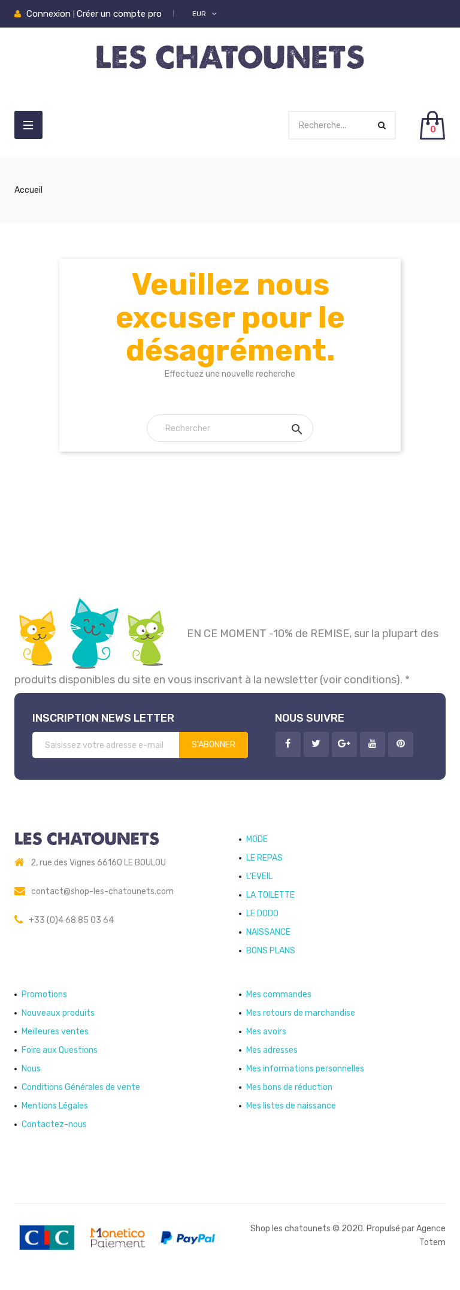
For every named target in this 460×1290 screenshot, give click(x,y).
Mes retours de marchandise (300, 1013)
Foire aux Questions (60, 1050)
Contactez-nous (54, 1124)
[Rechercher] (230, 428)
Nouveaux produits (58, 1013)
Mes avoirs (266, 1031)
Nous (31, 1069)
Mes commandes (278, 994)
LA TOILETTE (270, 895)
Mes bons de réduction (289, 1087)
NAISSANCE (268, 932)
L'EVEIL (259, 876)
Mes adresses (272, 1050)
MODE (257, 839)
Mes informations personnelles (305, 1069)
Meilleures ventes (55, 1031)
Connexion (49, 13)
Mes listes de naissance (291, 1106)
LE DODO (262, 914)
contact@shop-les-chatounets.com (102, 891)
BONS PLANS (270, 951)
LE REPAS (264, 858)
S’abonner (213, 745)
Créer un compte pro (119, 13)
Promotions (44, 994)
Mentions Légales (55, 1106)
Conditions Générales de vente (81, 1087)
